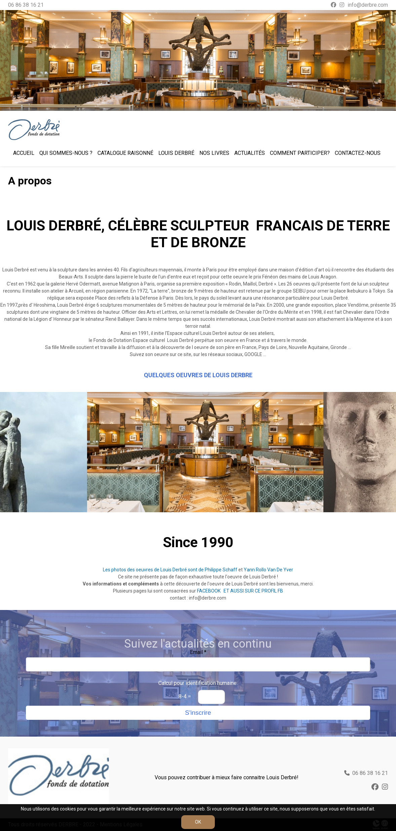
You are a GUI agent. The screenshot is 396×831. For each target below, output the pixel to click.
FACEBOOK (209, 591)
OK (198, 822)
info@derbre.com (368, 5)
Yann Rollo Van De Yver (268, 569)
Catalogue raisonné (125, 153)
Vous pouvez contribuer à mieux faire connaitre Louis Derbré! (227, 777)
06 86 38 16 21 (26, 5)
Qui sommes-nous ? (65, 153)
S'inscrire (198, 712)
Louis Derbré (176, 153)
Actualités (249, 153)
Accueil (23, 153)
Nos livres (214, 153)
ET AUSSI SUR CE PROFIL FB (253, 591)
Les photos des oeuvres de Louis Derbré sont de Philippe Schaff (170, 569)
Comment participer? (300, 153)
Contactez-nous (358, 153)
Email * (198, 652)
